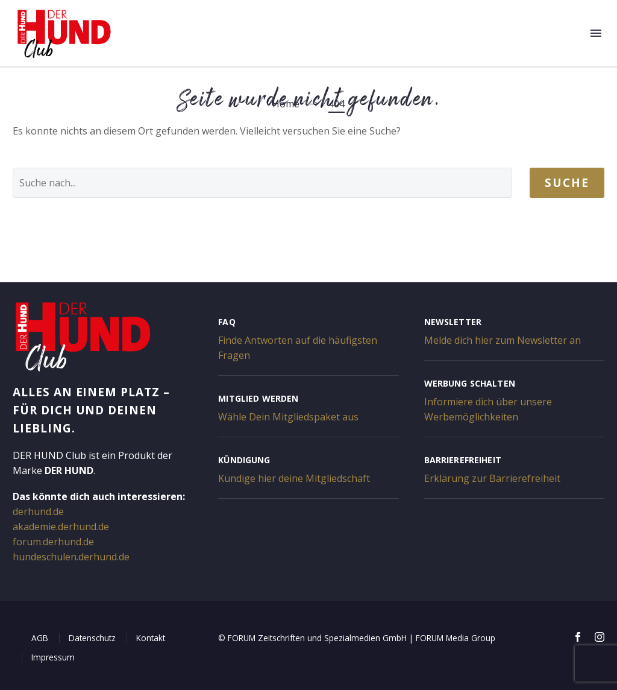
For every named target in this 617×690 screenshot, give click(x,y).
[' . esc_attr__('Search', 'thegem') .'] (262, 183)
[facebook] (578, 637)
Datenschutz (92, 638)
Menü (595, 33)
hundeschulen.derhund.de (71, 556)
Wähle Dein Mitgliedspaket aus (288, 416)
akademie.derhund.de (61, 526)
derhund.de (38, 511)
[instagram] (599, 637)
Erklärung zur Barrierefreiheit (492, 478)
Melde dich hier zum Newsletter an (502, 340)
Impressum (53, 657)
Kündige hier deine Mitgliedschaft (294, 478)
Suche (567, 183)
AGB (39, 638)
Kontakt (150, 638)
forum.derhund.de (53, 541)
